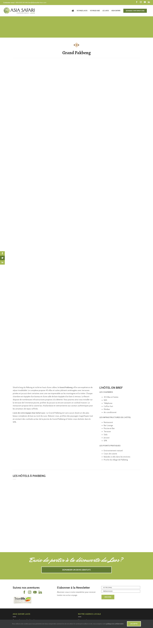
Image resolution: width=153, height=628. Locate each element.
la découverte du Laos (94, 559)
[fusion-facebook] (24, 592)
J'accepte (133, 624)
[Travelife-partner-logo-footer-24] (22, 597)
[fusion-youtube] (35, 592)
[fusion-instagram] (29, 592)
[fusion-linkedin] (40, 592)
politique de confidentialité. (115, 624)
